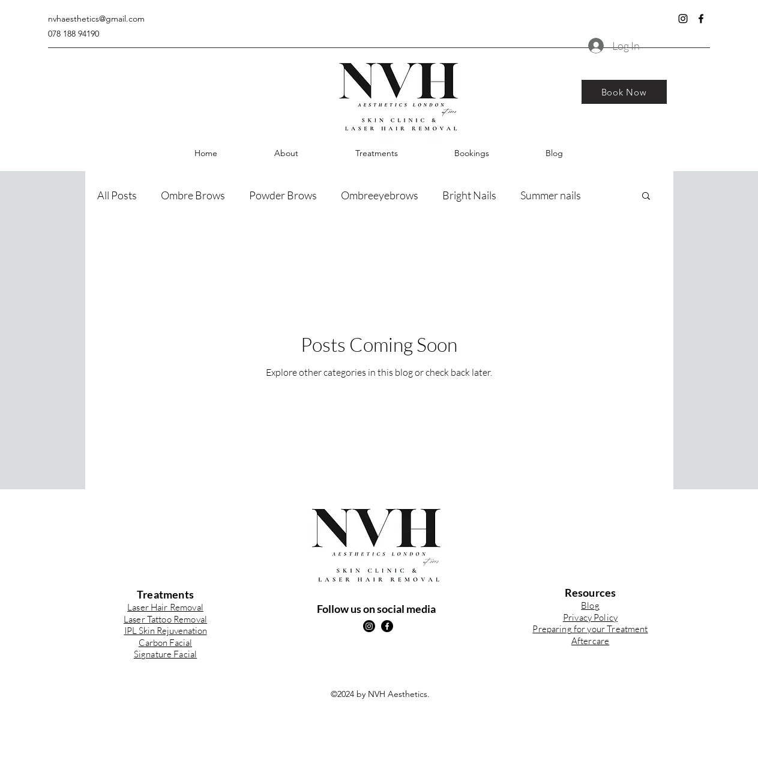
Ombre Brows (193, 195)
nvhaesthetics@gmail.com (96, 18)
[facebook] (701, 19)
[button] (376, 153)
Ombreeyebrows (379, 195)
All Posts (117, 195)
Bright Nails (469, 195)
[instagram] (683, 19)
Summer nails (550, 195)
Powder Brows (283, 195)
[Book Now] (624, 92)
